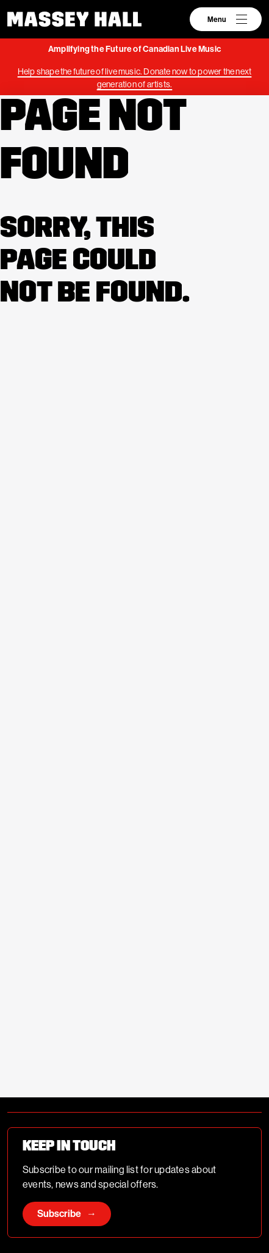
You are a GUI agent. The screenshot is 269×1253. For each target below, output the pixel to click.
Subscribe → (66, 1213)
